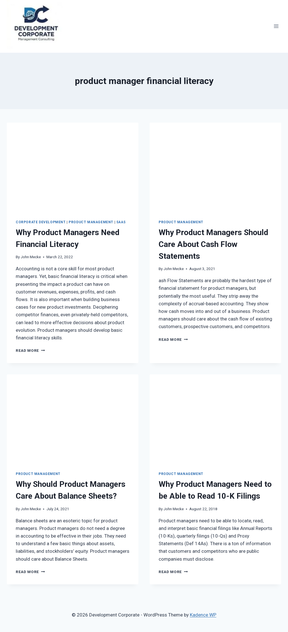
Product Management (91, 222)
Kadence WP (203, 615)
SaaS (120, 222)
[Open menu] (276, 26)
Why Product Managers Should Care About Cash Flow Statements (213, 244)
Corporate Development (41, 222)
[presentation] (72, 167)
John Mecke (31, 257)
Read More (30, 350)
